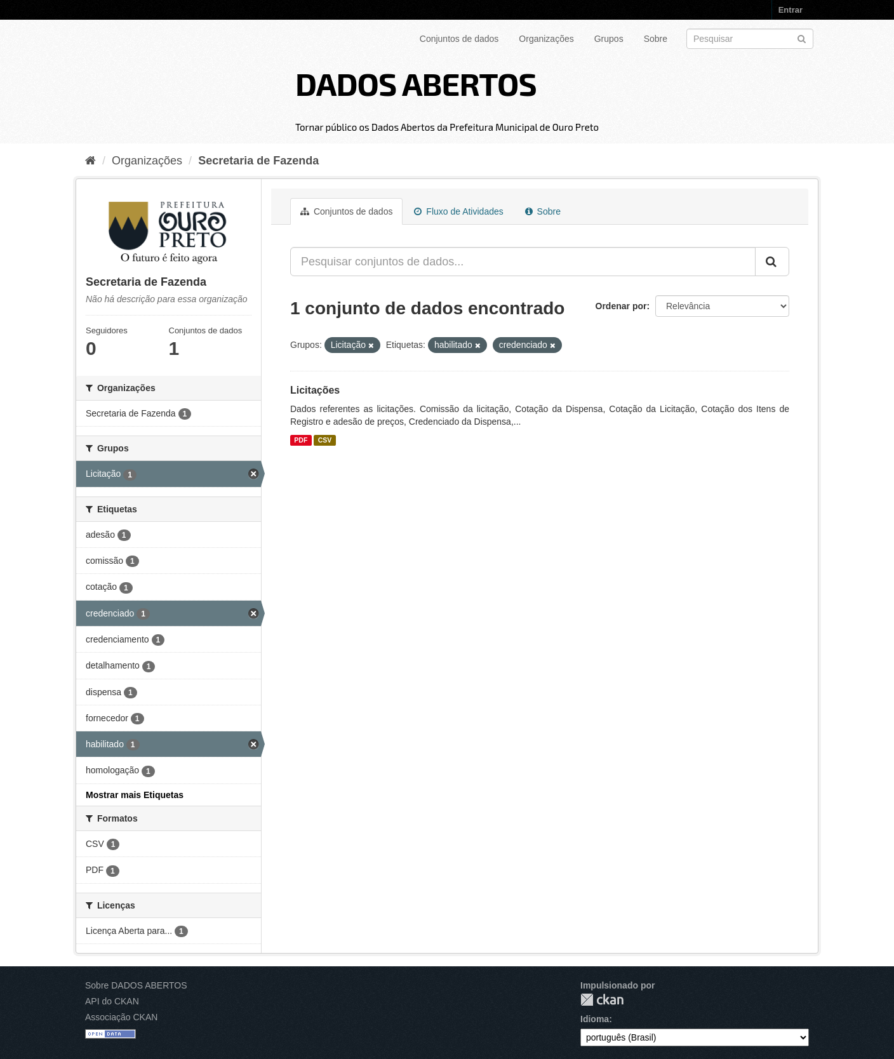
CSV (325, 440)
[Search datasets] (749, 39)
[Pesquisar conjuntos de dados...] (523, 261)
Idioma (594, 1019)
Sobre (655, 39)
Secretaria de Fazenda (258, 160)
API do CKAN (112, 1001)
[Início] (90, 160)
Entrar (790, 10)
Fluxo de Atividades (458, 211)
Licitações (315, 390)
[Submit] (801, 37)
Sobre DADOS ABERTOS (136, 985)
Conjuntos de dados (459, 39)
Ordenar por (621, 306)
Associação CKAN (121, 1017)
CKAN (602, 999)
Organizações (546, 39)
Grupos (609, 39)
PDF (300, 440)
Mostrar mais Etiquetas (134, 795)
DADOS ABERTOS (416, 83)
